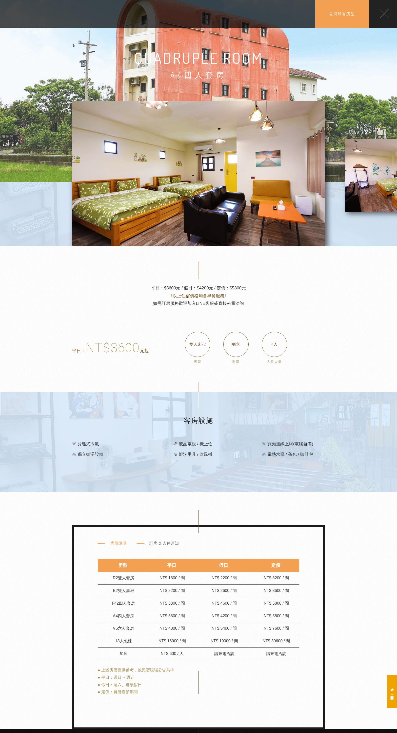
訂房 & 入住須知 (164, 543)
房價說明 (118, 543)
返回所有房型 (342, 14)
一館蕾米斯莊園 (392, 691)
